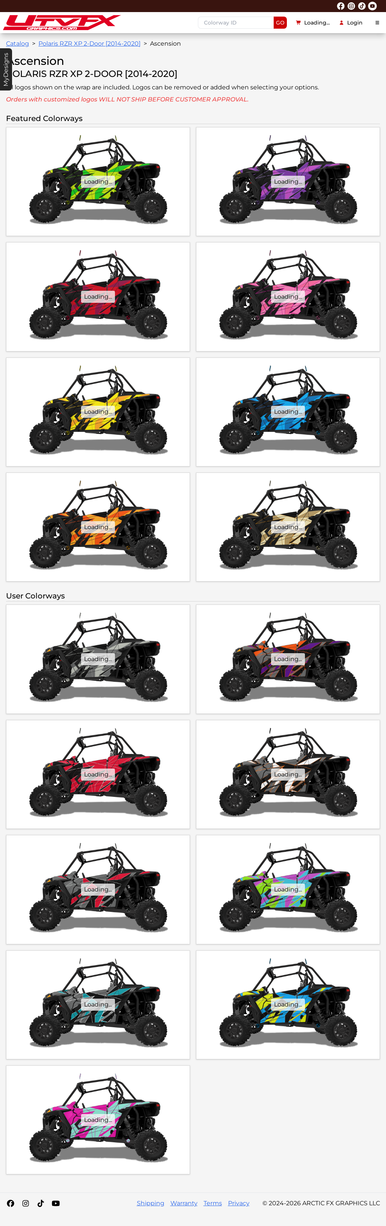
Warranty (184, 1203)
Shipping (150, 1203)
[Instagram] (25, 1203)
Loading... (313, 22)
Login (351, 22)
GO (280, 22)
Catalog (17, 43)
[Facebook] (10, 1203)
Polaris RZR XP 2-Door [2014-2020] (89, 43)
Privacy (239, 1203)
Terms (213, 1203)
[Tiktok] (40, 1203)
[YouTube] (55, 1203)
